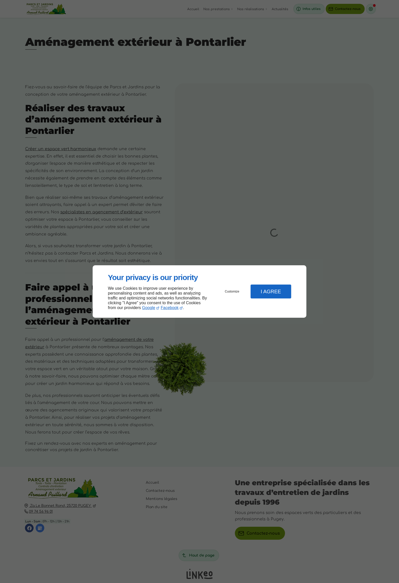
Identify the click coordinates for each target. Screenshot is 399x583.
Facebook (170, 308)
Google (148, 308)
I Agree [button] (271, 291)
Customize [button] (232, 291)
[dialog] (199, 291)
